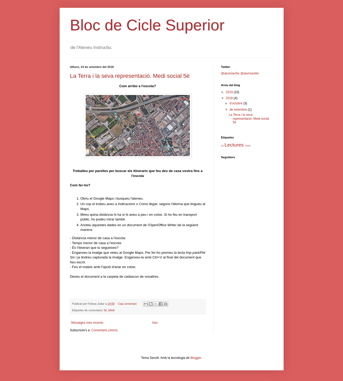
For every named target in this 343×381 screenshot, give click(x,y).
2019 (230, 92)
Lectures (234, 145)
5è (105, 310)
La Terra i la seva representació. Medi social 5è (130, 76)
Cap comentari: (128, 303)
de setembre (238, 109)
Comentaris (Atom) (104, 330)
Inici (155, 323)
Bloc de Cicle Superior (147, 25)
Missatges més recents (87, 323)
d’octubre (236, 103)
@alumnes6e (249, 73)
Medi (111, 310)
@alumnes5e (230, 73)
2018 (230, 98)
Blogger (195, 358)
